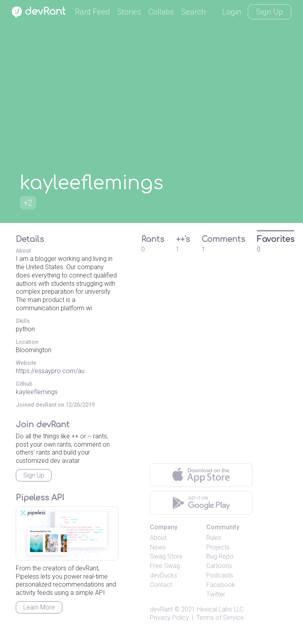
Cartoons (219, 566)
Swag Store (166, 556)
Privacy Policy (169, 617)
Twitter (215, 594)
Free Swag (165, 566)
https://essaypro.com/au (50, 371)
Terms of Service (220, 617)
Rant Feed (92, 12)
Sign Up (269, 12)
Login (231, 12)
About (158, 538)
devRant (161, 609)
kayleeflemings (37, 392)
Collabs (161, 12)
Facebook (220, 585)
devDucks (163, 575)
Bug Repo (220, 556)
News (158, 547)
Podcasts (219, 575)
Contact (161, 585)
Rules (213, 538)
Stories (129, 12)
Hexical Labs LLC (220, 609)
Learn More (39, 607)
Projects (218, 547)
